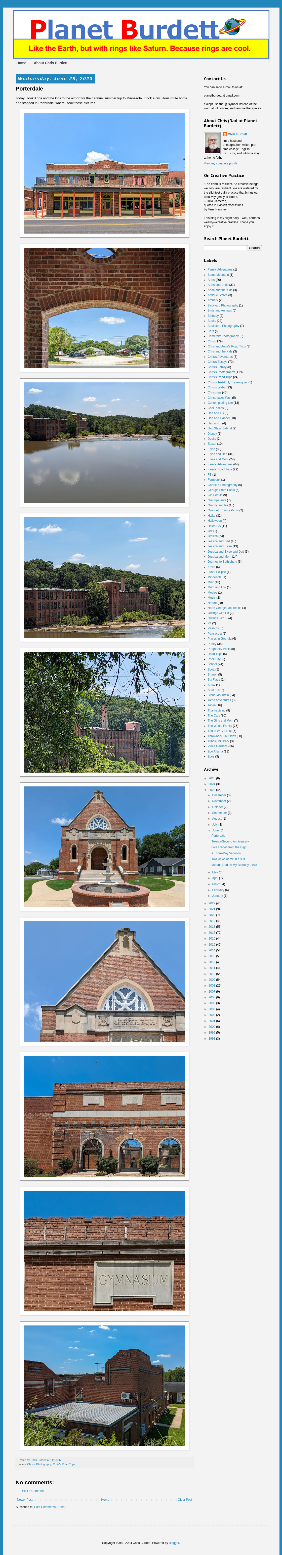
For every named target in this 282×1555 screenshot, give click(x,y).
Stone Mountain (218, 275)
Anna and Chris (218, 285)
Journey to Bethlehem (222, 561)
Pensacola (215, 633)
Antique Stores (218, 295)
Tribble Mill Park (218, 741)
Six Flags (214, 679)
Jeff (210, 531)
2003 (212, 1009)
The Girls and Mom (220, 720)
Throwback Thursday (222, 736)
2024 (212, 784)
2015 (212, 944)
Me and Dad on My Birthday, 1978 (234, 865)
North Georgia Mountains (224, 608)
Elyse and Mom (218, 459)
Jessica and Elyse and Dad (226, 551)
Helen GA (214, 526)
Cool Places (216, 408)
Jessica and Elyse (220, 546)
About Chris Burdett (50, 63)
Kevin (211, 567)
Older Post (185, 1499)
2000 (212, 1027)
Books (212, 321)
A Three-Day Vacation (225, 853)
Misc (211, 582)
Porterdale (218, 835)
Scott (211, 669)
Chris (211, 341)
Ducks (212, 438)
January (218, 896)
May (215, 872)
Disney (212, 433)
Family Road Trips (220, 469)
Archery (213, 300)
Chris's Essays (217, 362)
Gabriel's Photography (222, 485)
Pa (210, 623)
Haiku (212, 515)
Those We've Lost (220, 731)
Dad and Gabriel (219, 418)
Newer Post (25, 1499)
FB (210, 474)
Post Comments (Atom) (50, 1507)
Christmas (214, 392)
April (215, 878)
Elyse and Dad (217, 454)
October (218, 807)
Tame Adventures (219, 700)
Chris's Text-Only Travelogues (228, 382)
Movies (212, 592)
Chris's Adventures (220, 357)
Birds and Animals (220, 310)
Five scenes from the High (228, 847)
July (215, 824)
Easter (212, 444)
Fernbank (214, 479)
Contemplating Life (220, 403)
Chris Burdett (237, 134)
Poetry (212, 644)
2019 (212, 921)
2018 (212, 926)
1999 (212, 1032)
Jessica (213, 536)
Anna (211, 280)
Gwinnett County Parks (223, 510)
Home (21, 63)
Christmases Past (219, 397)
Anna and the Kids (220, 290)
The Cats (214, 715)
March (216, 884)
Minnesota (215, 577)
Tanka (212, 705)
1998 (212, 1038)
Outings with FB (218, 613)
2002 (212, 1015)
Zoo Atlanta (215, 751)
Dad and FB (216, 413)
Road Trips (215, 654)
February (218, 890)
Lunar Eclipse (217, 572)
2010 (212, 974)
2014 (212, 950)
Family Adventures (220, 269)
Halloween (215, 520)
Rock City (214, 659)
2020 (212, 915)
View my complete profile (220, 163)
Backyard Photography (223, 305)
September (220, 813)
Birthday (213, 316)
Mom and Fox (217, 587)
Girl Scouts (215, 495)
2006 (212, 997)
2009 (212, 980)
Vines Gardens (218, 746)
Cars (211, 331)
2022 (212, 903)
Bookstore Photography (223, 326)
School (212, 664)
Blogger (174, 1543)
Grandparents (217, 500)
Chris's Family (217, 367)
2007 (212, 991)
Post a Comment (33, 1491)
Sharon (213, 674)
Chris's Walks (217, 387)
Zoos (211, 756)
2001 (212, 1021)
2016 (212, 938)
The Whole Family (220, 726)
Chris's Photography (39, 1464)
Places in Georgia (220, 638)
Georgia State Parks (221, 490)
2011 (212, 968)
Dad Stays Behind (220, 428)
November (219, 801)
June (215, 830)
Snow (211, 685)
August (217, 818)
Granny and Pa (218, 505)
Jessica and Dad (219, 541)
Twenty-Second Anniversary (230, 841)
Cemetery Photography (223, 336)
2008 (212, 985)
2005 (212, 1003)
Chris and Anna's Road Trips (227, 346)
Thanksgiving (217, 710)
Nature (212, 603)
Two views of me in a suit (228, 859)
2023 (212, 790)
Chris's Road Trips (64, 1464)
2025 (212, 778)
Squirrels (214, 690)
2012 (212, 962)
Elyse (211, 449)
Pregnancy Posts (219, 649)
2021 (212, 909)
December (219, 795)
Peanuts (213, 628)
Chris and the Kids (220, 351)
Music (212, 597)
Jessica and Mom (219, 556)
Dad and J (215, 423)
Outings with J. (218, 618)
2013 (212, 956)
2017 (212, 933)
